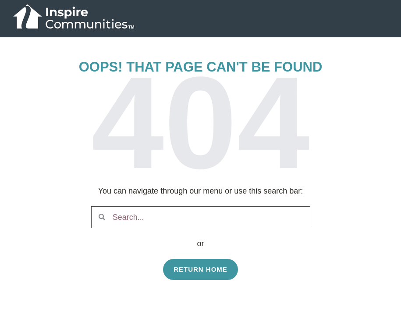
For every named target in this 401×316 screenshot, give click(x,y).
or (200, 243)
